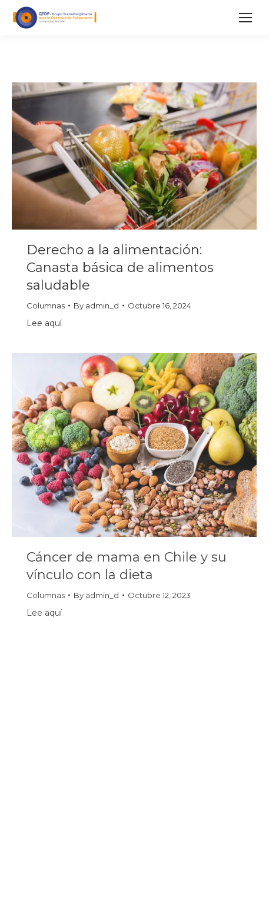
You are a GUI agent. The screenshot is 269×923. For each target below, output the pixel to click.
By (96, 305)
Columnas (45, 305)
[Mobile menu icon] (245, 17)
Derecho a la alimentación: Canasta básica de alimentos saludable (120, 267)
